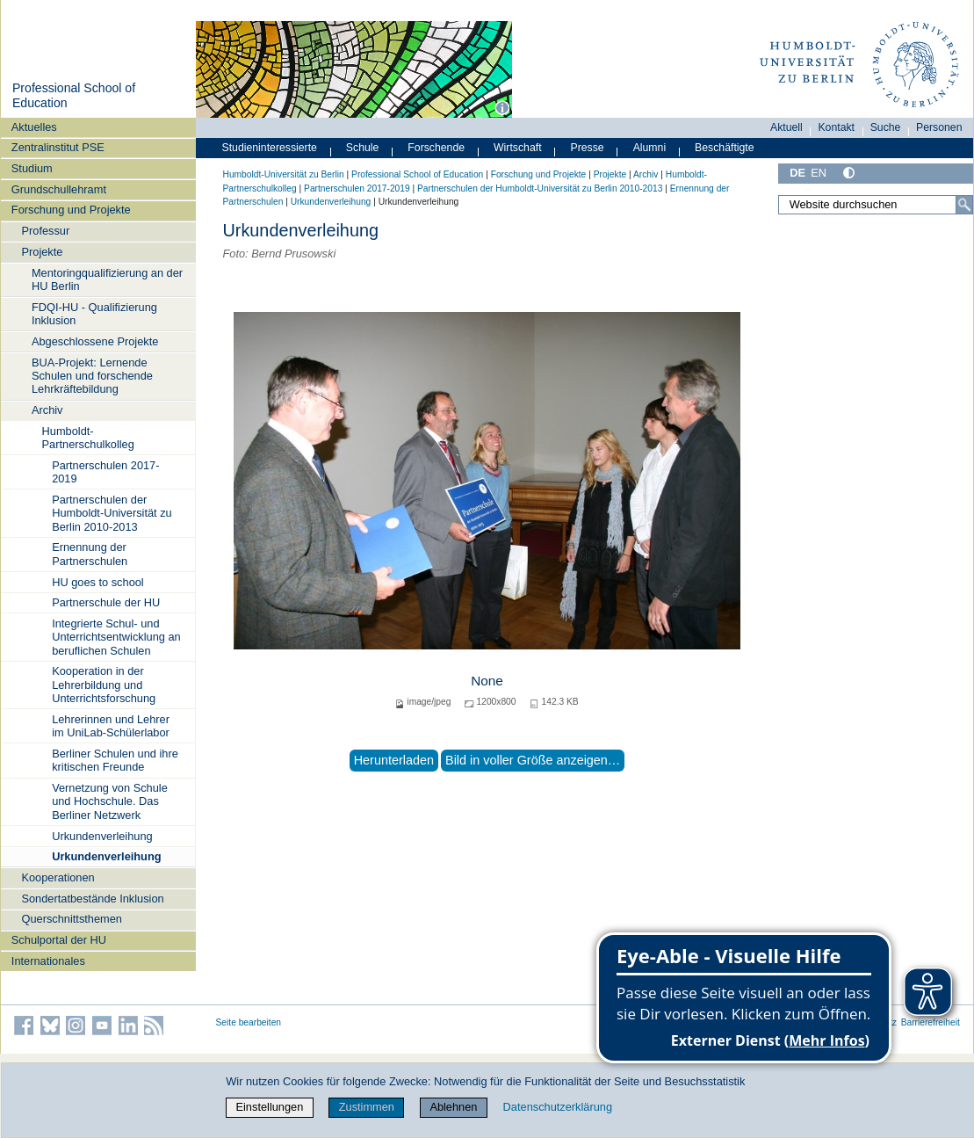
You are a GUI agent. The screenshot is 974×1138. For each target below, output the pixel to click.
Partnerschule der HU (106, 602)
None (487, 680)
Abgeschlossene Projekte (95, 341)
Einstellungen (269, 1106)
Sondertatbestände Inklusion (92, 898)
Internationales (48, 961)
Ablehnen (453, 1106)
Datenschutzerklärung (557, 1106)
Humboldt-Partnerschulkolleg (88, 437)
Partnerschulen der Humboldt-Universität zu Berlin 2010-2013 (112, 513)
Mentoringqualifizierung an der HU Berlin (107, 279)
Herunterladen (394, 760)
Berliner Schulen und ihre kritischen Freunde (115, 760)
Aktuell (786, 127)
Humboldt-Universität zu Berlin (283, 174)
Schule (362, 147)
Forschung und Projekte (71, 209)
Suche (885, 127)
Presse (587, 147)
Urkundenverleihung (102, 836)
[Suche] (964, 204)
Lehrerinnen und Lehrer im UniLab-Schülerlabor (111, 726)
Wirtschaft (518, 147)
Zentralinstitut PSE (58, 147)
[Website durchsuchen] (875, 204)
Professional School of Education (417, 174)
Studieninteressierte (269, 147)
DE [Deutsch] (797, 172)
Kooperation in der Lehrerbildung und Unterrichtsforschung (103, 684)
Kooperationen (57, 877)
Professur (45, 230)
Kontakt (836, 127)
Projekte (41, 251)
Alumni (650, 147)
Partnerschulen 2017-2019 (105, 472)
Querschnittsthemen (71, 918)
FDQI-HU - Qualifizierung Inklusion (94, 314)
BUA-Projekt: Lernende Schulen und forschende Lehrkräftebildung (92, 376)
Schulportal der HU (58, 939)
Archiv (47, 410)
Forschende (436, 147)
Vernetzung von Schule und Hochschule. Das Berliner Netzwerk (110, 801)
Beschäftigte (724, 147)
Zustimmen (366, 1106)
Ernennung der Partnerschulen (89, 553)
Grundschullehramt (58, 189)
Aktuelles (34, 127)
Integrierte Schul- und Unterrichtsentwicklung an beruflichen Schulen (116, 637)
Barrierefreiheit (930, 1022)
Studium (32, 168)
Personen (939, 127)
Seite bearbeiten (249, 1022)
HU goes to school (98, 582)
